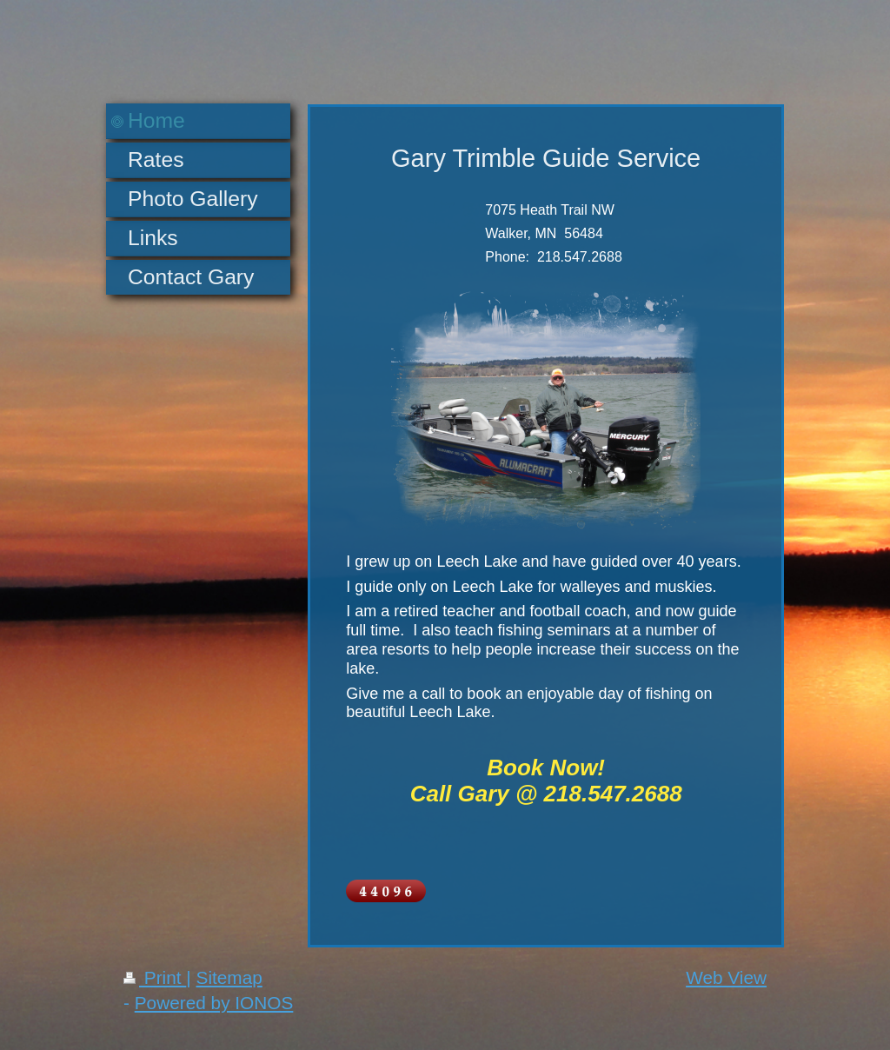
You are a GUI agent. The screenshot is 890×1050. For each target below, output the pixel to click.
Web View (726, 977)
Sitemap (229, 977)
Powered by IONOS (214, 1003)
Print (154, 977)
